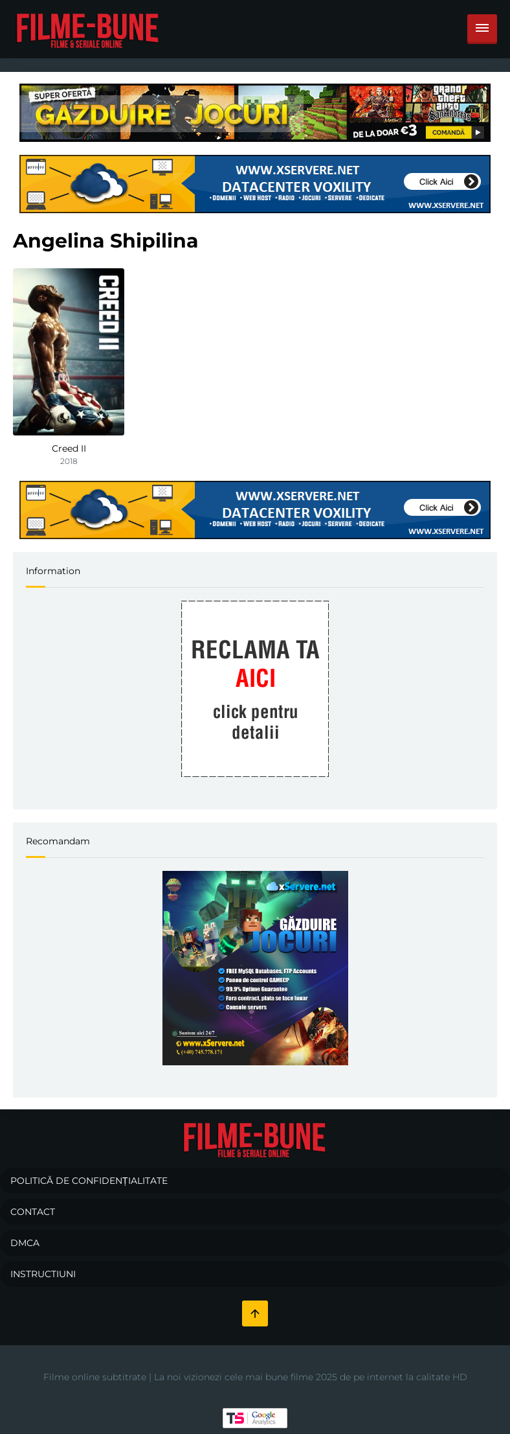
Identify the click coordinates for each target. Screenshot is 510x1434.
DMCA (24, 1243)
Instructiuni (43, 1274)
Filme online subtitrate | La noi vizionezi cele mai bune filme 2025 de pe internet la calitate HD (255, 1377)
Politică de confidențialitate (89, 1180)
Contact (32, 1212)
